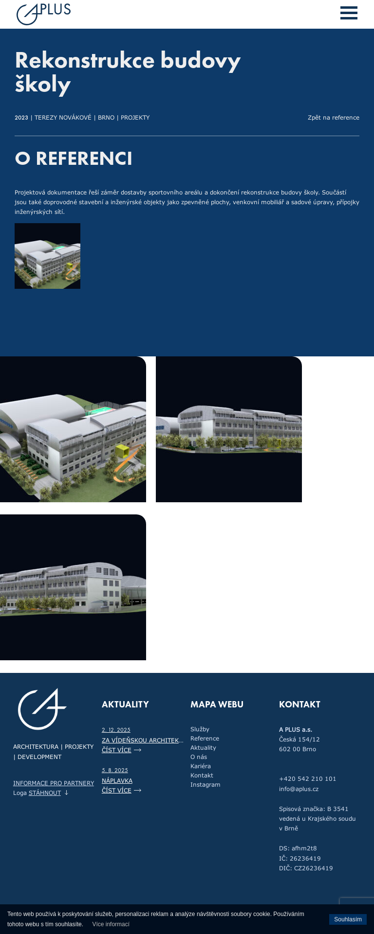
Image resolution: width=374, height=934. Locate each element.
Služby (199, 728)
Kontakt (201, 775)
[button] (348, 12)
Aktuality (203, 747)
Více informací (111, 924)
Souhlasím (348, 919)
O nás (198, 756)
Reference (204, 738)
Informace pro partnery (53, 782)
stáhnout (45, 792)
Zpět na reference (333, 117)
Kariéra (200, 765)
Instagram (205, 784)
